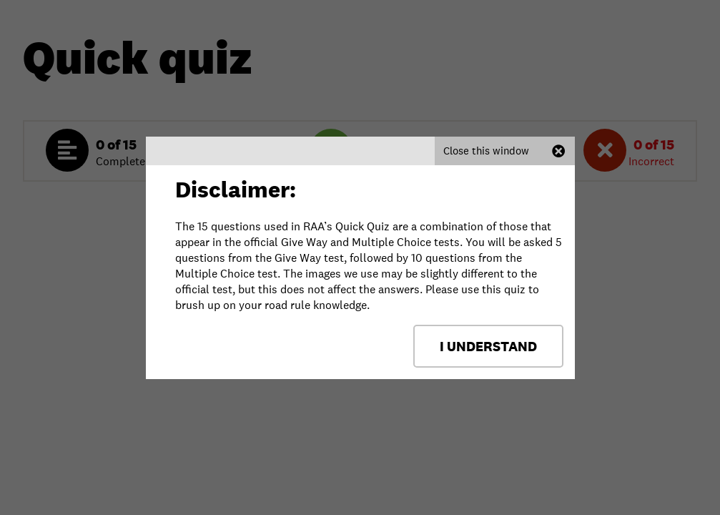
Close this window (486, 150)
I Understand (488, 346)
